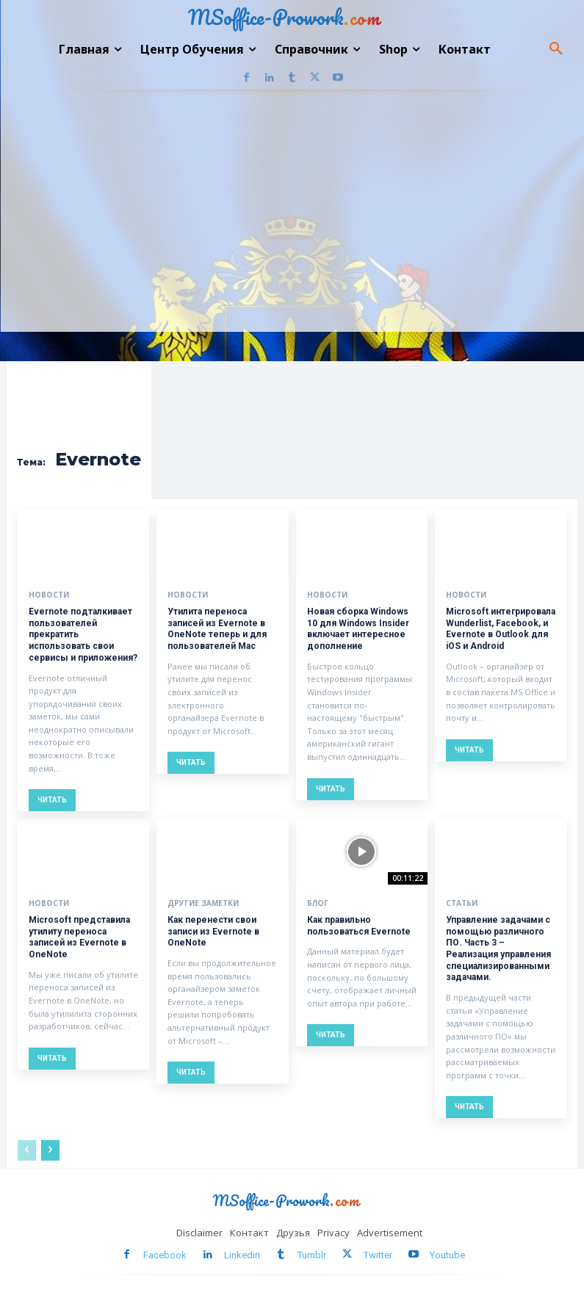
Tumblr (312, 1253)
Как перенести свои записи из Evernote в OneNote (213, 930)
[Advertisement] (292, 221)
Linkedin (242, 1253)
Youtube (447, 1253)
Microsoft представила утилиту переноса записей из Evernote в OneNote (79, 936)
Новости (49, 594)
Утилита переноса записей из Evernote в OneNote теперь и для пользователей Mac (217, 628)
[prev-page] (27, 1149)
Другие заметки (203, 902)
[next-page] (50, 1149)
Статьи (461, 902)
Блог (317, 902)
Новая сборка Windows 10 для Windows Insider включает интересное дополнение (358, 628)
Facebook (165, 1253)
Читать (52, 800)
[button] (556, 49)
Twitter (378, 1253)
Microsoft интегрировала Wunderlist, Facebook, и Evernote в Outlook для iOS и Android (500, 628)
